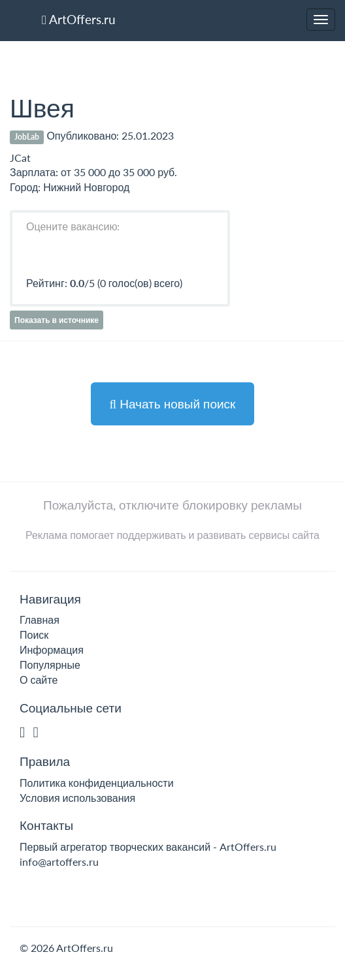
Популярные (50, 664)
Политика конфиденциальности (97, 782)
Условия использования (77, 797)
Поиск (34, 634)
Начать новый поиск (173, 403)
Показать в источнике (56, 320)
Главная (39, 619)
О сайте (39, 679)
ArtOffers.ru (79, 19)
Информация (52, 649)
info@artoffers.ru (59, 861)
